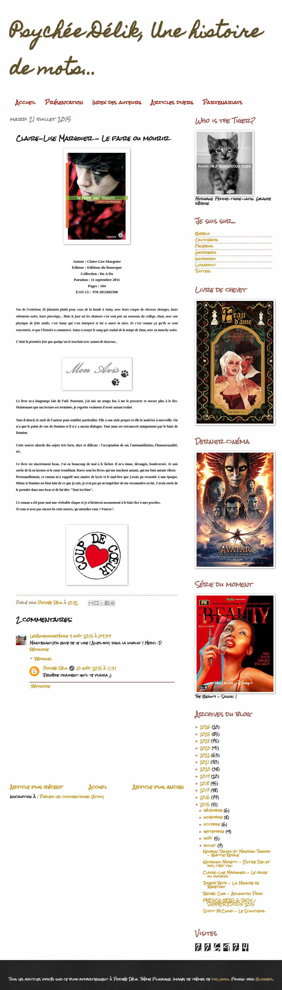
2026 (206, 726)
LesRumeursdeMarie (49, 636)
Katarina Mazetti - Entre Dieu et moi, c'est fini (236, 864)
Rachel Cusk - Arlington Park (233, 893)
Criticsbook (206, 240)
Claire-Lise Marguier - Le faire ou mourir (235, 874)
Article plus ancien (158, 787)
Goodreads (205, 252)
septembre (215, 831)
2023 (206, 748)
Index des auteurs (117, 102)
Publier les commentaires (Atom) (72, 796)
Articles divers (172, 102)
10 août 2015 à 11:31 (96, 668)
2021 (205, 762)
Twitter (202, 271)
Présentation (64, 102)
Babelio (202, 233)
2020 (206, 769)
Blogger (264, 979)
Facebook (204, 246)
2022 (205, 755)
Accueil (26, 102)
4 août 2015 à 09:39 (90, 636)
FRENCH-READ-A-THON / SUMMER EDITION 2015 (229, 902)
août (209, 838)
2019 (205, 776)
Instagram (205, 258)
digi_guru (220, 979)
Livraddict (205, 265)
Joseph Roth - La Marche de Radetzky (231, 885)
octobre (212, 824)
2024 (205, 740)
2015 (205, 804)
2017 (205, 790)
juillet (210, 845)
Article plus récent (36, 787)
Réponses (43, 659)
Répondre (39, 649)
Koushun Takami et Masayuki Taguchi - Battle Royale (236, 853)
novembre (214, 817)
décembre (214, 810)
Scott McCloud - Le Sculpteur (234, 911)
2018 (205, 783)
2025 (206, 734)
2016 (205, 797)
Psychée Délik (55, 668)
